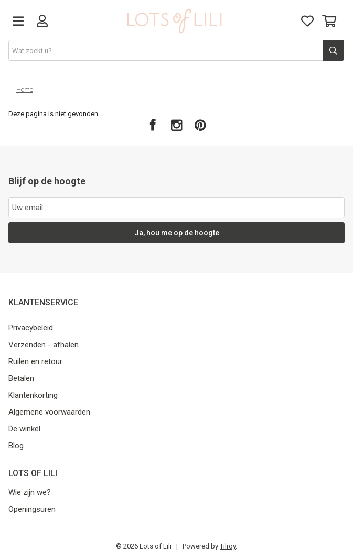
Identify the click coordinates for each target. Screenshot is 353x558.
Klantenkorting (33, 395)
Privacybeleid (30, 328)
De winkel (24, 428)
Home (24, 90)
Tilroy (228, 546)
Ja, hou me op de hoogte (176, 233)
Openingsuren (32, 509)
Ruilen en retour (35, 361)
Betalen (21, 378)
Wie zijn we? (29, 492)
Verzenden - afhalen (43, 344)
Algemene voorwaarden (49, 412)
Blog (16, 445)
